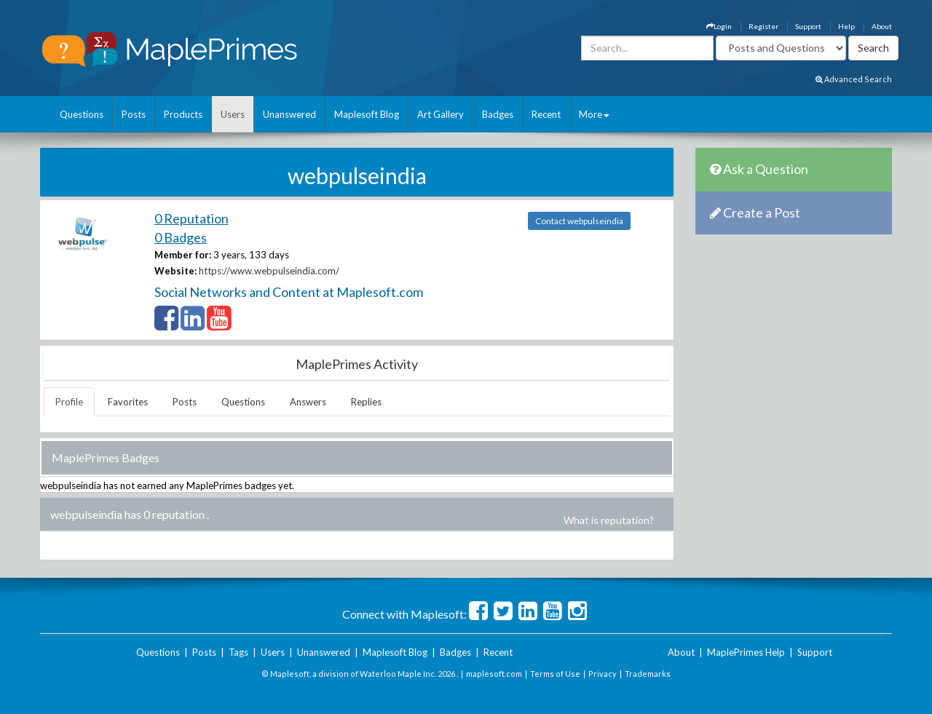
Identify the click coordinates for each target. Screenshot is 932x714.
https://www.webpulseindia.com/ (269, 271)
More (594, 114)
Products (183, 114)
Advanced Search (854, 79)
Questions (81, 114)
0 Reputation (191, 218)
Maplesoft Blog (366, 114)
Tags (238, 652)
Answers (308, 402)
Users (233, 114)
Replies (366, 402)
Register (763, 26)
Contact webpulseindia (579, 220)
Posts (134, 114)
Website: (175, 271)
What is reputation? (609, 520)
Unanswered (289, 114)
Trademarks (648, 673)
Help (846, 26)
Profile (69, 402)
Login (719, 26)
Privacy (602, 673)
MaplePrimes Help (746, 652)
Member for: (182, 255)
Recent (546, 114)
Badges (497, 114)
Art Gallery (440, 114)
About (882, 26)
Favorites (128, 402)
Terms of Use (555, 673)
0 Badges (180, 237)
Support (808, 26)
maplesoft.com (494, 673)
